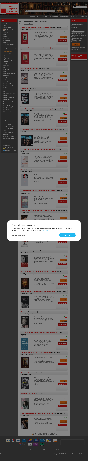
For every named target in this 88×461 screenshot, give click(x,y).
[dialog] (44, 230)
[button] (18, 235)
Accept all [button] (67, 235)
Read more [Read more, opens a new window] (45, 230)
